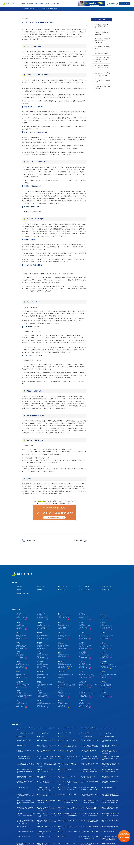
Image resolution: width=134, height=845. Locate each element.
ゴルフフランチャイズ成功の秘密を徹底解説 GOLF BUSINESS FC (102, 40)
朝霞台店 (83, 686)
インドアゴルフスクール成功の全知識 (102, 82)
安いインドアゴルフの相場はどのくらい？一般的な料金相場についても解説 (89, 731)
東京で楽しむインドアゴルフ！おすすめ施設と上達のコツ (110, 731)
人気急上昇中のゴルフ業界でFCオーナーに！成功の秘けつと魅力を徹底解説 (111, 780)
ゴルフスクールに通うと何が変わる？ (47, 726)
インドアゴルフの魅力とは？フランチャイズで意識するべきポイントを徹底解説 (25, 781)
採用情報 (19, 575)
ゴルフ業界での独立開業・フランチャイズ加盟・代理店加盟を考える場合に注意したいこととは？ (68, 768)
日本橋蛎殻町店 (41, 598)
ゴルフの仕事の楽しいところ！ (24, 812)
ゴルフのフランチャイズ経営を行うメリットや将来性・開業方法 (46, 756)
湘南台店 (19, 676)
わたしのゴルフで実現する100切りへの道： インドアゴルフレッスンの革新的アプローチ (68, 750)
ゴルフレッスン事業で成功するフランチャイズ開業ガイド (68, 806)
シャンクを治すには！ (22, 731)
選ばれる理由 (30, 3)
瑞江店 (103, 608)
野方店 (18, 637)
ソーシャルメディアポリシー (87, 575)
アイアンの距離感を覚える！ (87, 722)
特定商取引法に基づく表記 (23, 579)
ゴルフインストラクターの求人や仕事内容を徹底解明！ (25, 829)
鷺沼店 (82, 657)
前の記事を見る (31, 540)
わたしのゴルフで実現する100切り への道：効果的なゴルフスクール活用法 (25, 749)
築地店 (82, 598)
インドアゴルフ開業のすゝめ (108, 773)
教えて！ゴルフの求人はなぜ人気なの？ (67, 829)
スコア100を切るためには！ (108, 713)
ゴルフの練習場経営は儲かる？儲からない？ (66, 756)
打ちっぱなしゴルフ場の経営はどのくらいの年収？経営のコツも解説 (110, 756)
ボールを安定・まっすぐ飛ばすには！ (89, 713)
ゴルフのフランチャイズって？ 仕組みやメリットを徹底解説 (47, 780)
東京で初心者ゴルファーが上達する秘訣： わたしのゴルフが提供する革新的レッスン (47, 750)
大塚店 (103, 637)
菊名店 (103, 657)
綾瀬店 (82, 608)
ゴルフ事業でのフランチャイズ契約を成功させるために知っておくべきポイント (68, 794)
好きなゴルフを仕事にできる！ (109, 829)
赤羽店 (60, 608)
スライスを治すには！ (107, 718)
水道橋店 (19, 598)
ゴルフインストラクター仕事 (23, 822)
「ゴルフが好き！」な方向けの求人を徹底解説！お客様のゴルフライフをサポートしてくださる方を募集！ (110, 824)
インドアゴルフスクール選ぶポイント (47, 713)
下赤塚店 (19, 647)
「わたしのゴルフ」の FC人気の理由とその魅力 (67, 780)
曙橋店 (82, 628)
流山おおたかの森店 (85, 676)
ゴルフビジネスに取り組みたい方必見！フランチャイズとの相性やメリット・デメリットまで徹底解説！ (47, 775)
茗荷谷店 (40, 608)
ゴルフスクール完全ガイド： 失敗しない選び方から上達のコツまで (68, 743)
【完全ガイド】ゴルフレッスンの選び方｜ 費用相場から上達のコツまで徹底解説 (89, 744)
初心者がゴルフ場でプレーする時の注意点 (68, 726)
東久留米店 (40, 657)
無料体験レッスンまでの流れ (108, 572)
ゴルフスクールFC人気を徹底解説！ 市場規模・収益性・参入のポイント (110, 793)
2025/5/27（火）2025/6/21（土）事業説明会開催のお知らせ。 (102, 26)
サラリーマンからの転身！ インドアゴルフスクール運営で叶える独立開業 (89, 800)
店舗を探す (22, 3)
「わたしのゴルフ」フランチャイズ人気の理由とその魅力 (89, 780)
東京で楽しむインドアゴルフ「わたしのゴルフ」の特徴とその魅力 (47, 731)
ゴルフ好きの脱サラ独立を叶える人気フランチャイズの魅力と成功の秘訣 (110, 800)
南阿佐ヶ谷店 (41, 637)
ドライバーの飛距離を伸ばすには (67, 713)
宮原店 (39, 686)
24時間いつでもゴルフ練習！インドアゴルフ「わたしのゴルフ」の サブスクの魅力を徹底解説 (110, 737)
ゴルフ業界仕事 (63, 822)
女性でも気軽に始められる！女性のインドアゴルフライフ (47, 736)
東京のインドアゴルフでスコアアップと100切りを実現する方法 (89, 749)
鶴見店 (39, 667)
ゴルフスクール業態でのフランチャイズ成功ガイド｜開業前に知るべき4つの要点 (47, 807)
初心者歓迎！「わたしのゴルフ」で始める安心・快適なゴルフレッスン (68, 736)
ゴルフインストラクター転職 (45, 822)
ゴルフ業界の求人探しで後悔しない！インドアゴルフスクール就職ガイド (68, 834)
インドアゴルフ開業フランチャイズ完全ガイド (102, 88)
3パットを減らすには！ (43, 718)
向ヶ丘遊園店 (62, 657)
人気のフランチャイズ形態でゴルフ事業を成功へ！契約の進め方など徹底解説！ (25, 788)
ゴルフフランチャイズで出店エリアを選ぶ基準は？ (110, 767)
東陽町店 (40, 618)
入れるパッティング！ (43, 722)
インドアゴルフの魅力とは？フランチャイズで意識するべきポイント (47, 768)
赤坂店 (103, 598)
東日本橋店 (62, 598)
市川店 (18, 686)
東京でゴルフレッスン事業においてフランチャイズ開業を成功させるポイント (89, 807)
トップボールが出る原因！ (65, 718)
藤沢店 (103, 667)
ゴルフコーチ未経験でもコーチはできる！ (68, 818)
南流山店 (104, 676)
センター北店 (20, 667)
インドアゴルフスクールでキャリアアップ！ (89, 818)
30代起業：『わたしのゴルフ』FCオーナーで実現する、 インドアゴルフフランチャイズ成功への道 (26, 807)
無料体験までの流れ (55, 3)
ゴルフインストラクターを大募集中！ (89, 812)
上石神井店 (40, 647)
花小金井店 (104, 647)
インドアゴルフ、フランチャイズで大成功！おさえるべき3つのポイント (68, 774)
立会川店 (83, 618)
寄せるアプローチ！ (64, 722)
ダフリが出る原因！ (85, 718)
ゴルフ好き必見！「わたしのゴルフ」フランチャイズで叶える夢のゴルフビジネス (89, 794)
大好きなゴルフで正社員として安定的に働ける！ (68, 813)
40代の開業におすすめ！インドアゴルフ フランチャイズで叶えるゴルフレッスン (68, 801)
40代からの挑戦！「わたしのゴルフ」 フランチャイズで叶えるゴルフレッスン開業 (47, 801)
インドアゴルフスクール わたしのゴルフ (31, 8)
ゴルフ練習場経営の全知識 (101, 53)
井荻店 (60, 637)
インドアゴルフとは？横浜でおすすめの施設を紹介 (25, 736)
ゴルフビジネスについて (22, 773)
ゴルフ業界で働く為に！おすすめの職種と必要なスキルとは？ (25, 834)
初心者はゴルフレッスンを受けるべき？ (110, 726)
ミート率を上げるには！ (22, 722)
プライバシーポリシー (107, 575)
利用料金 (47, 3)
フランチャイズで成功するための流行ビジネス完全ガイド (102, 67)
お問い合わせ (62, 575)
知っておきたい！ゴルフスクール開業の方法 (67, 762)
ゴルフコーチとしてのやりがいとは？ (25, 817)
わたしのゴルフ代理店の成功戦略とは (102, 48)
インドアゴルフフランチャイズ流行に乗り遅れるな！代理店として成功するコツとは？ (102, 74)
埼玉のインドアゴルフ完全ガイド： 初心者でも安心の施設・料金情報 (26, 743)
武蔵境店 (61, 647)
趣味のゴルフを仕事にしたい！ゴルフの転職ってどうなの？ (47, 829)
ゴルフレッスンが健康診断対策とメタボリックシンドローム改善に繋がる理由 (25, 757)
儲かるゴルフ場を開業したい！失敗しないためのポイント (88, 762)
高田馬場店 (83, 637)
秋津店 (18, 657)
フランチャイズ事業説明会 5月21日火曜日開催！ (102, 33)
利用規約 (83, 842)
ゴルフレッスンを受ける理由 (23, 726)
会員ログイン (125, 3)
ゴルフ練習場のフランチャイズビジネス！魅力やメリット (47, 762)
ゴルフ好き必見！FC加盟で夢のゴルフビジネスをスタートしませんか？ (47, 787)
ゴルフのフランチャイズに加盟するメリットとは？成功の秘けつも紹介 (68, 787)
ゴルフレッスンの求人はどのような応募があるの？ (47, 818)
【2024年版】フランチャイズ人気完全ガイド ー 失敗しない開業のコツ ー (26, 800)
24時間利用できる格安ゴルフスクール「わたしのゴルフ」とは (89, 736)
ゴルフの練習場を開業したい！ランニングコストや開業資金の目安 (89, 756)
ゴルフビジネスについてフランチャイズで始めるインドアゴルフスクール (89, 774)
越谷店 (60, 686)
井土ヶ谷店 (62, 667)
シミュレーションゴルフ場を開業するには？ (89, 767)
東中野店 (104, 628)
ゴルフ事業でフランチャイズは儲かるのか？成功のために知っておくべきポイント (25, 794)
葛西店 (18, 618)
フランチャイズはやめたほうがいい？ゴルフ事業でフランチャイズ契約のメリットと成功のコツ (47, 794)
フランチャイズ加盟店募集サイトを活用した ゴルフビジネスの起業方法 (110, 787)
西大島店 (61, 618)
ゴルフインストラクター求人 (108, 817)
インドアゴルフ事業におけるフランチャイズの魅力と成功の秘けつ (89, 787)
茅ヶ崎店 (40, 676)
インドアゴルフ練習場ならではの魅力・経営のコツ (25, 767)
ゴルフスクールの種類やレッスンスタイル (89, 726)
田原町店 (19, 608)
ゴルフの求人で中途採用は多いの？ (110, 812)
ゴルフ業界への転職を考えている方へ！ (46, 813)
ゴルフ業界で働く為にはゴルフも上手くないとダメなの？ (47, 834)
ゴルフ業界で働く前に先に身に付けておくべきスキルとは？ (89, 829)
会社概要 (40, 575)
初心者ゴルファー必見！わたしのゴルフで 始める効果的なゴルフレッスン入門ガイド (110, 744)
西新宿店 (40, 628)
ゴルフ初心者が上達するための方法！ (25, 718)
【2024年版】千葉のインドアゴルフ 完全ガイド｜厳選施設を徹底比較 (47, 743)
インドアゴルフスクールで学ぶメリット (25, 714)
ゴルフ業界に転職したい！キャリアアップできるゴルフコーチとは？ (89, 823)
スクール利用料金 (85, 572)
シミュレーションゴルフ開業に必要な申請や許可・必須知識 (25, 762)
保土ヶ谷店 (83, 667)
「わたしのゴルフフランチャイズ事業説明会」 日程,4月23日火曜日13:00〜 (102, 60)
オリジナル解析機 (39, 3)
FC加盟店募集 (112, 3)
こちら (69, 503)
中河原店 (83, 647)
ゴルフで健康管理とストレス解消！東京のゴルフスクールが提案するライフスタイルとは (110, 750)
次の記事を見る (78, 540)
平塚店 (60, 676)
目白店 (60, 628)
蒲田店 (18, 628)
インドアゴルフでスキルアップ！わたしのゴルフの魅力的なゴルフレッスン (68, 731)
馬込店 (103, 618)
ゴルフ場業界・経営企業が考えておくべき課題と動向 (110, 762)
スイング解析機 (63, 572)
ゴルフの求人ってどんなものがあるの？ (110, 806)
